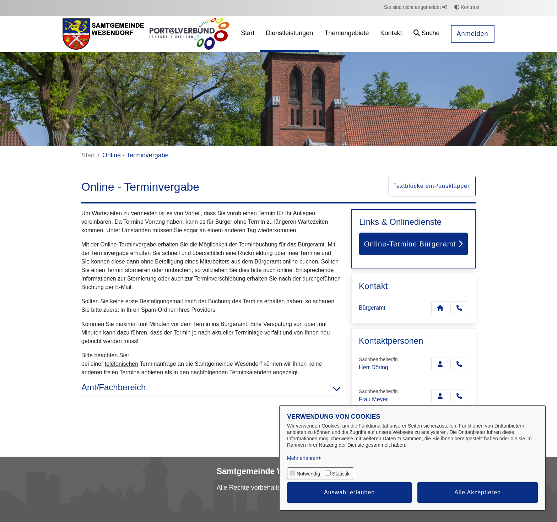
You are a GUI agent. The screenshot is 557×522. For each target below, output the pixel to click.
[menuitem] (247, 34)
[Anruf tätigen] (459, 307)
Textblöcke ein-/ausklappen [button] (432, 186)
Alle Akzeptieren (477, 492)
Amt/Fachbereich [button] (211, 387)
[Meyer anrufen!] (459, 396)
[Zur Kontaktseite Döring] (440, 364)
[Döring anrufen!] (459, 364)
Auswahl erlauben (349, 492)
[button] (426, 34)
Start (88, 155)
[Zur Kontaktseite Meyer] (440, 396)
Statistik (341, 474)
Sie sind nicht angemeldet (415, 7)
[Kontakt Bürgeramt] (440, 307)
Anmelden (472, 33)
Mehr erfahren (302, 458)
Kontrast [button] (466, 7)
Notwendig (308, 474)
